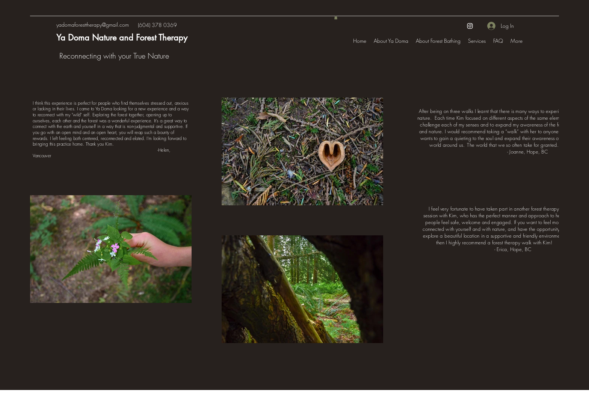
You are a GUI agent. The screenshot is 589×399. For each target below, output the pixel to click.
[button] (335, 18)
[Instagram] (470, 26)
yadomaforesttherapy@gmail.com (92, 24)
